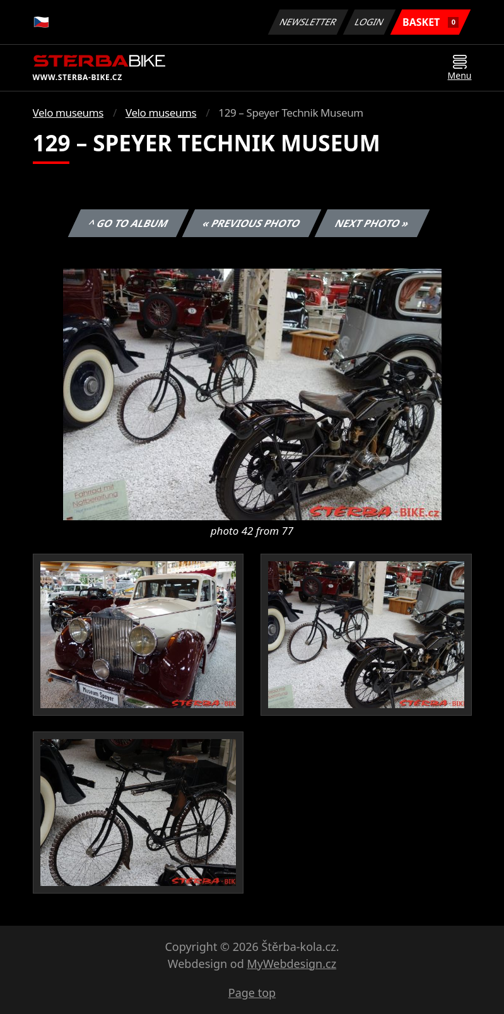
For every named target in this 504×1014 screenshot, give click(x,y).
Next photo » (372, 223)
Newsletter (308, 22)
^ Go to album (129, 223)
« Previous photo (251, 223)
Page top (252, 992)
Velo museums (68, 112)
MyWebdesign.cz (291, 963)
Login (370, 22)
